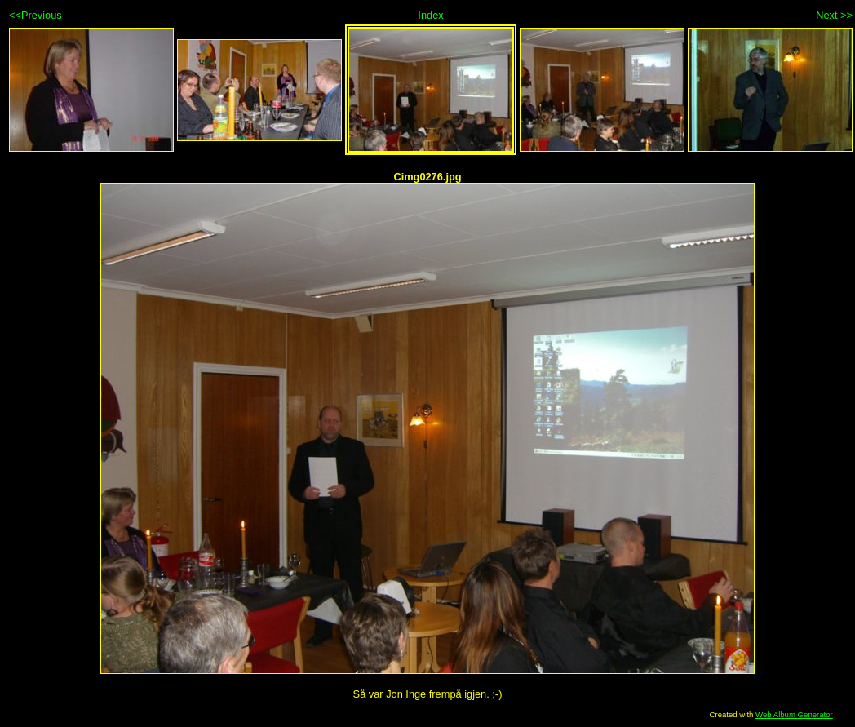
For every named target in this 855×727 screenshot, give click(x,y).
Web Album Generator (794, 714)
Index (430, 15)
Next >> (834, 15)
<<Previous (35, 15)
